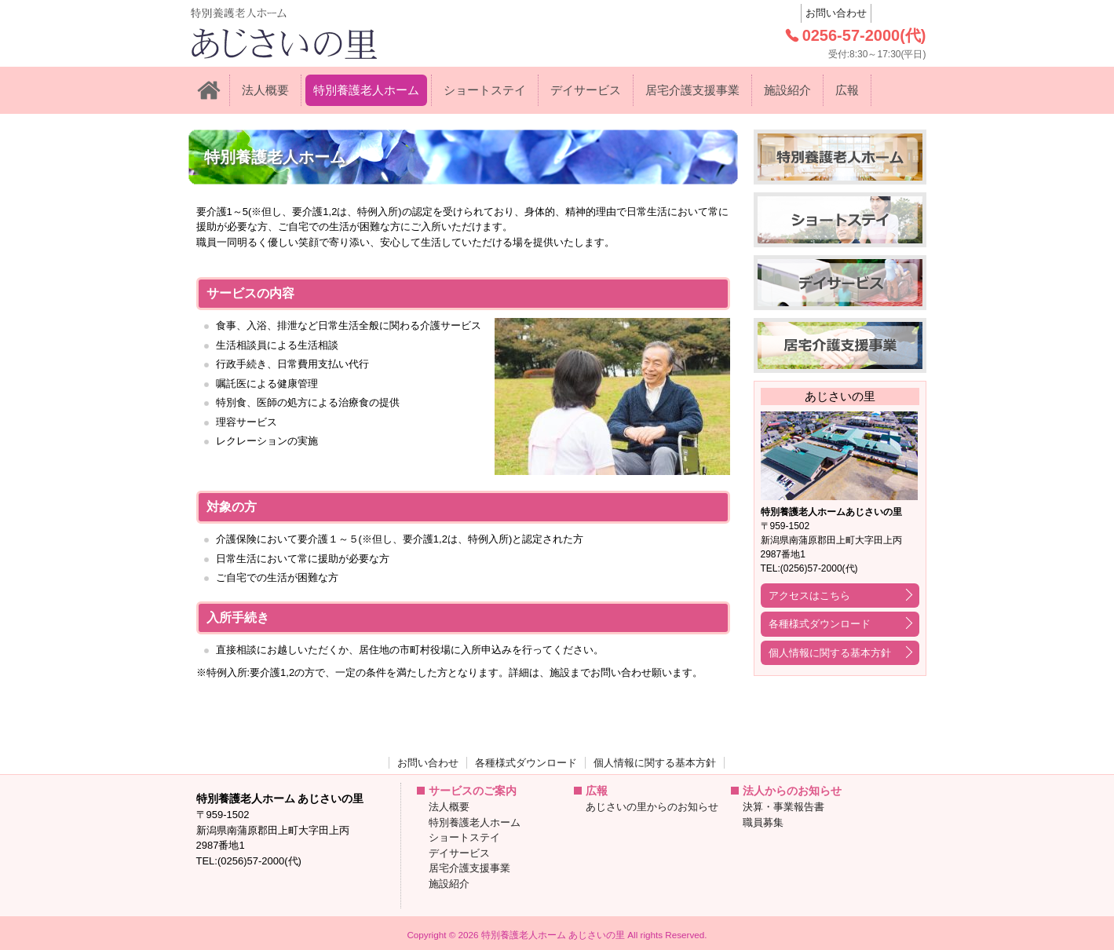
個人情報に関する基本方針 (830, 653)
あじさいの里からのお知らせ (652, 807)
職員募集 (763, 822)
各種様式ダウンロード (820, 624)
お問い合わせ (836, 13)
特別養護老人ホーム (366, 90)
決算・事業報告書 (783, 807)
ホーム (208, 90)
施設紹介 (787, 90)
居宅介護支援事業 (692, 90)
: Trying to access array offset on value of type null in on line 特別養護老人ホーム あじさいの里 (317, 33)
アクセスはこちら (809, 595)
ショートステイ (485, 90)
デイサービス (585, 90)
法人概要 (265, 90)
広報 (847, 90)
